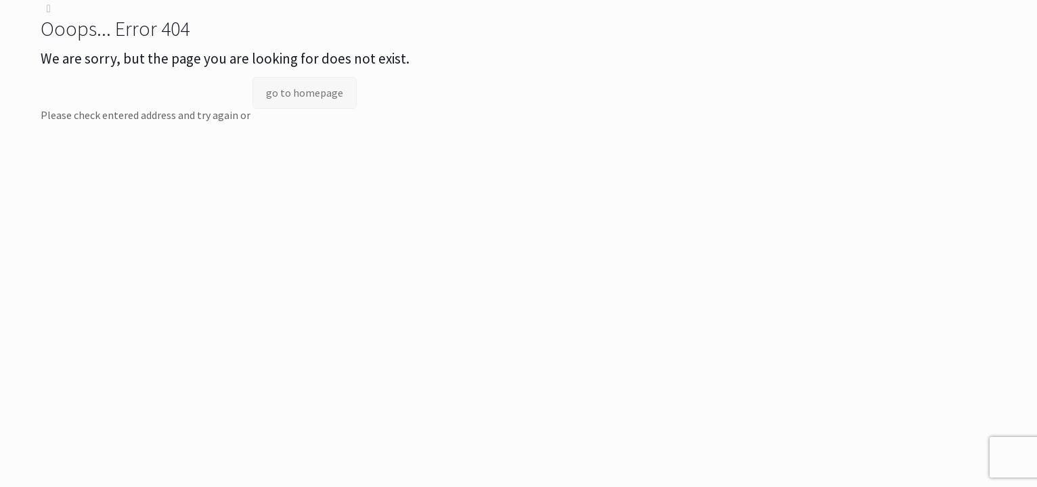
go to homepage (304, 92)
